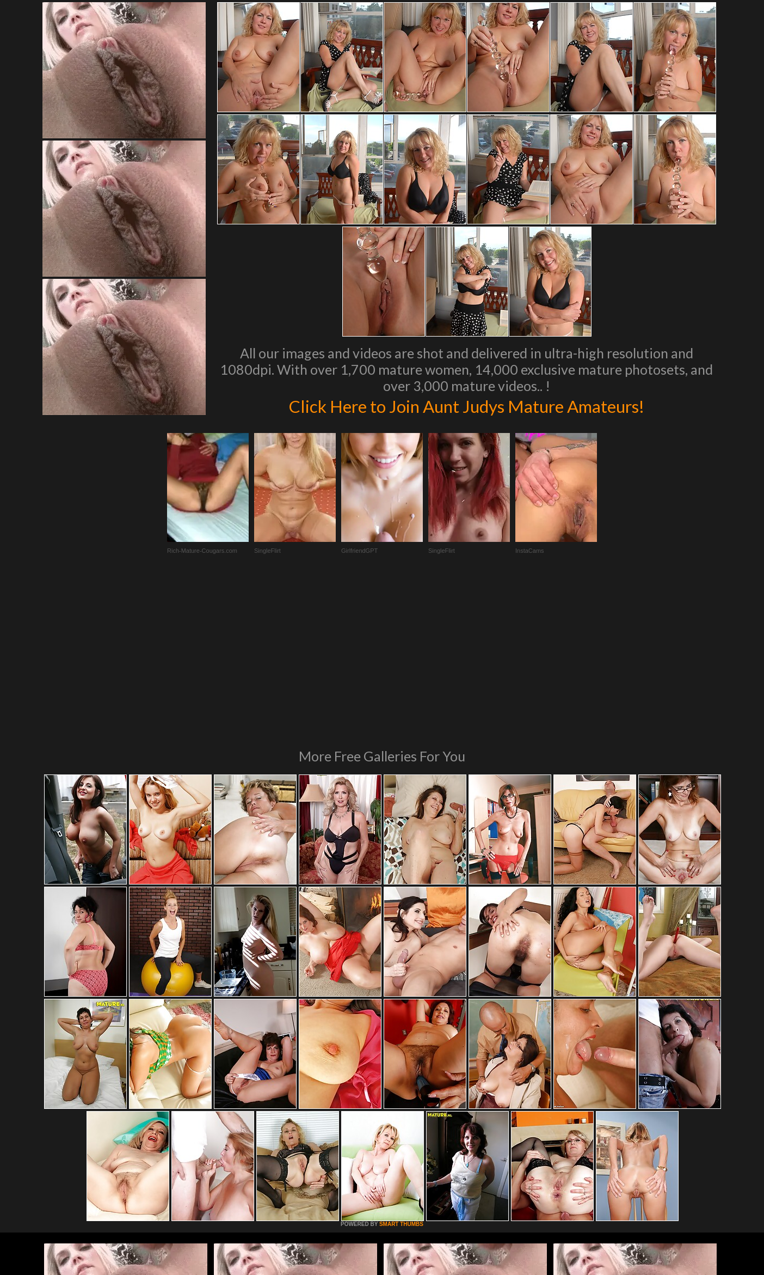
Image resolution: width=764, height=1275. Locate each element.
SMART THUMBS (401, 1075)
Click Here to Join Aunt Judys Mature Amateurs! (466, 405)
